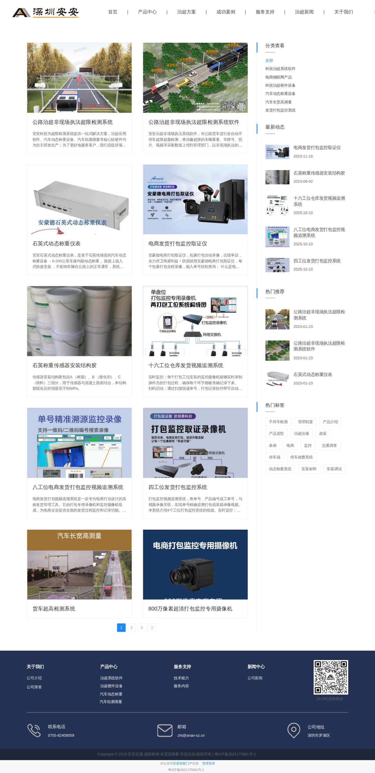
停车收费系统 (301, 457)
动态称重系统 (280, 469)
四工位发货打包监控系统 (178, 487)
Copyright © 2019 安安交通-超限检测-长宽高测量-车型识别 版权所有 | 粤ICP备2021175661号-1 (177, 754)
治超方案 (186, 11)
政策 (323, 434)
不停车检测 (278, 422)
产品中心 (147, 11)
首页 (112, 11)
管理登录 (208, 763)
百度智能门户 (182, 763)
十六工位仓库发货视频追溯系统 (186, 365)
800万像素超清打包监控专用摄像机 (191, 609)
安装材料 (308, 469)
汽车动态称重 (111, 694)
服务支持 (265, 11)
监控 (308, 445)
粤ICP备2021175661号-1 (186, 770)
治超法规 (301, 434)
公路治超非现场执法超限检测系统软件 (194, 122)
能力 (185, 678)
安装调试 (334, 469)
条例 (273, 445)
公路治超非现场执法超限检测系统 (73, 122)
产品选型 (276, 434)
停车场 (274, 457)
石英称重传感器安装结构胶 (65, 365)
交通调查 (329, 445)
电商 (290, 445)
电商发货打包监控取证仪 (178, 244)
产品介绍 (330, 422)
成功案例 (226, 11)
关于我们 (343, 11)
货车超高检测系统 (54, 609)
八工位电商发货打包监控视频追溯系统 (78, 487)
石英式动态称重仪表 (57, 244)
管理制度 (305, 422)
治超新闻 (304, 11)
